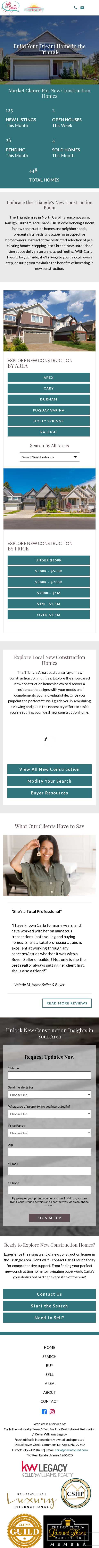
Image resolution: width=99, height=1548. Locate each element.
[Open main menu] (91, 8)
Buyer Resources (49, 792)
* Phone (13, 1183)
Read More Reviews (67, 1003)
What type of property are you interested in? (39, 1106)
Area (49, 1383)
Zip (10, 1145)
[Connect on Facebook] (44, 1413)
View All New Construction (49, 769)
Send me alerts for (20, 1087)
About (49, 1392)
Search (49, 1356)
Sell (49, 1374)
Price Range (16, 1125)
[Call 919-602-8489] (75, 7)
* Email (13, 1164)
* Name (13, 1068)
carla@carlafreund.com (71, 1450)
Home (49, 1347)
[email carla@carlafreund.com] (82, 7)
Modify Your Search (49, 781)
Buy (49, 1365)
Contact (49, 1401)
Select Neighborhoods (38, 457)
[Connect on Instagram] (52, 1413)
